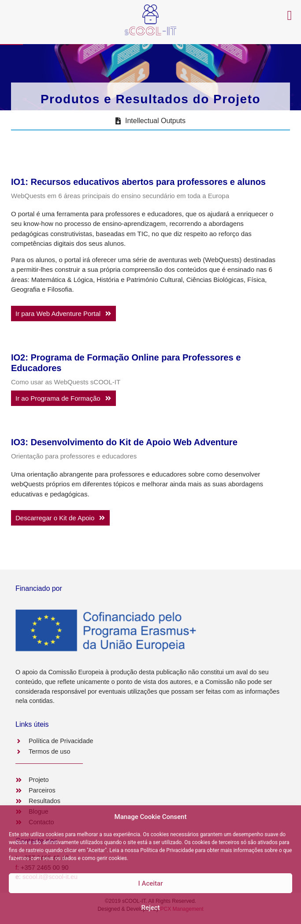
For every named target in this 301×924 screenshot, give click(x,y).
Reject (150, 908)
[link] (63, 313)
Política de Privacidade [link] (166, 850)
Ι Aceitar (150, 883)
